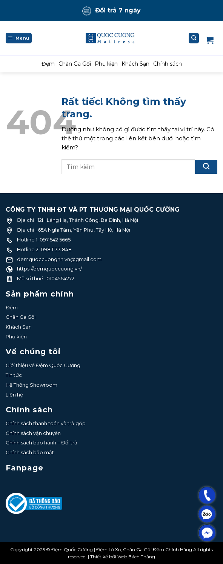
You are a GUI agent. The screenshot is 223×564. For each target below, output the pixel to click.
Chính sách (167, 63)
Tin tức (14, 375)
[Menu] (19, 38)
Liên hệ (14, 395)
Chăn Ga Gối (74, 63)
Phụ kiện (106, 63)
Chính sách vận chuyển (33, 433)
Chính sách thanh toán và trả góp (46, 423)
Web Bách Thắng (136, 556)
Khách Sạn (135, 63)
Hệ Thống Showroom (31, 385)
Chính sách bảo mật (30, 452)
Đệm (48, 63)
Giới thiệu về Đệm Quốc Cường (43, 365)
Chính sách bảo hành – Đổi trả (41, 443)
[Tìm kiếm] (194, 38)
